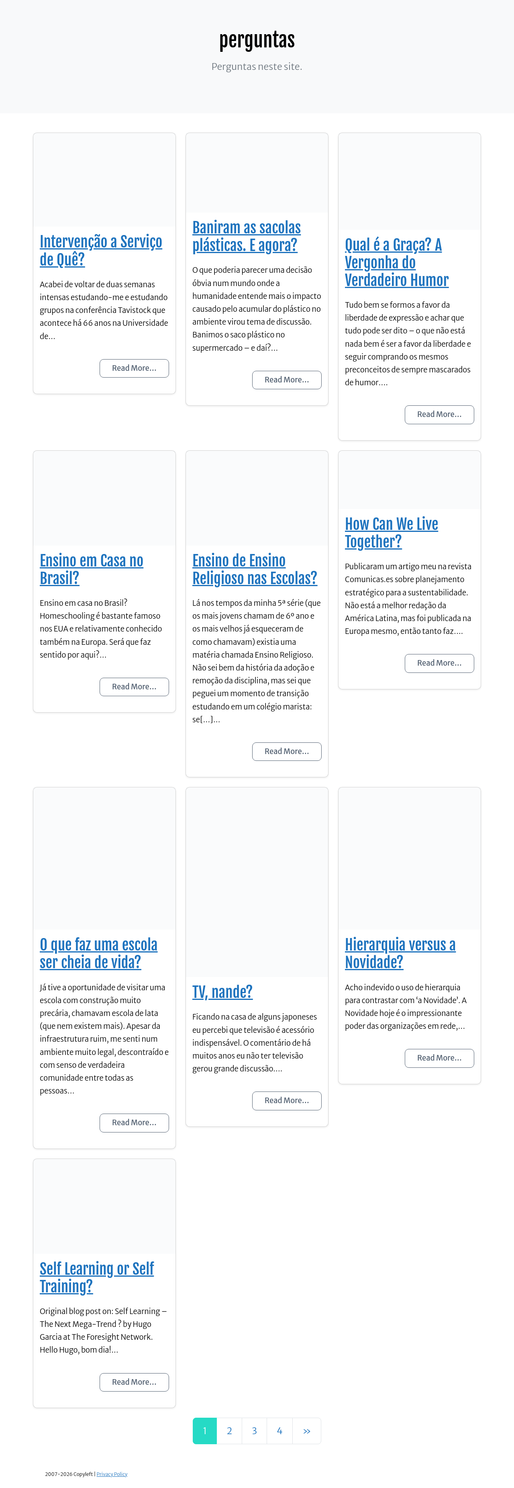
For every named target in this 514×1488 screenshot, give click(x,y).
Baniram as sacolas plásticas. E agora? (246, 237)
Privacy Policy (112, 1474)
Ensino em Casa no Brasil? (91, 570)
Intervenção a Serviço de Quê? (101, 251)
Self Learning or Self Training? (97, 1278)
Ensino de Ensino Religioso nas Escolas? (255, 570)
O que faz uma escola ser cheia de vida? (99, 954)
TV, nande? (222, 992)
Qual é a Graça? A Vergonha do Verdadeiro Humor (397, 263)
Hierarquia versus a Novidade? (400, 954)
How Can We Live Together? (391, 533)
